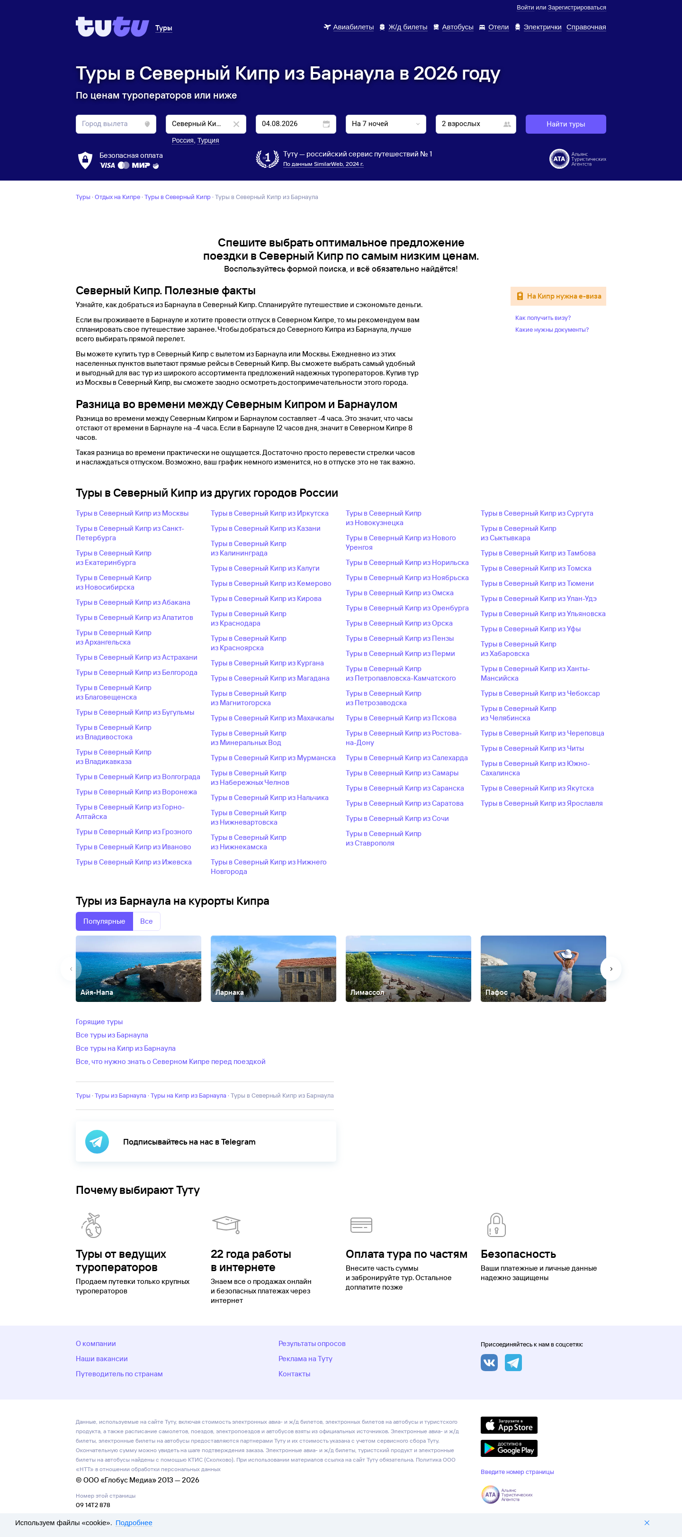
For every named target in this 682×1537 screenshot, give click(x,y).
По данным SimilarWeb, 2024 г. (323, 163)
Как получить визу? (543, 317)
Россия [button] (183, 140)
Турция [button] (208, 140)
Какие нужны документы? (552, 329)
